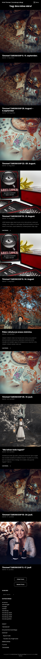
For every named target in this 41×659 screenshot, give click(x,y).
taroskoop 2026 (7, 617)
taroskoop (5, 611)
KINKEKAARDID (6, 641)
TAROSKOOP (5, 627)
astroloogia (5, 604)
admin (4, 58)
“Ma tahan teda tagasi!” (13, 450)
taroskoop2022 (7, 619)
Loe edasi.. (6, 230)
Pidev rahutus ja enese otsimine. (17, 332)
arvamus (5, 602)
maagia (4, 606)
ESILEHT (4, 624)
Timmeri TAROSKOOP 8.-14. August (18, 279)
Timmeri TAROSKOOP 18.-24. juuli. (17, 514)
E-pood (4, 644)
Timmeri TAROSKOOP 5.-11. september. (20, 55)
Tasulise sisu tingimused (10, 639)
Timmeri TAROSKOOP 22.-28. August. (19, 163)
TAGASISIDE (5, 647)
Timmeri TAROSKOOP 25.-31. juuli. (17, 397)
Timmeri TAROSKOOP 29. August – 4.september (17, 109)
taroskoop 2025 (7, 615)
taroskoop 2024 (7, 613)
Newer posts (20, 584)
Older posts (20, 579)
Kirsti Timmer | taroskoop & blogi (12, 2)
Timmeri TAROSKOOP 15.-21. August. (18, 216)
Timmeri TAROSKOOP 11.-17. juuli (16, 567)
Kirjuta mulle (6, 636)
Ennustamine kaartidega (9, 630)
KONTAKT (5, 633)
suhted (4, 608)
